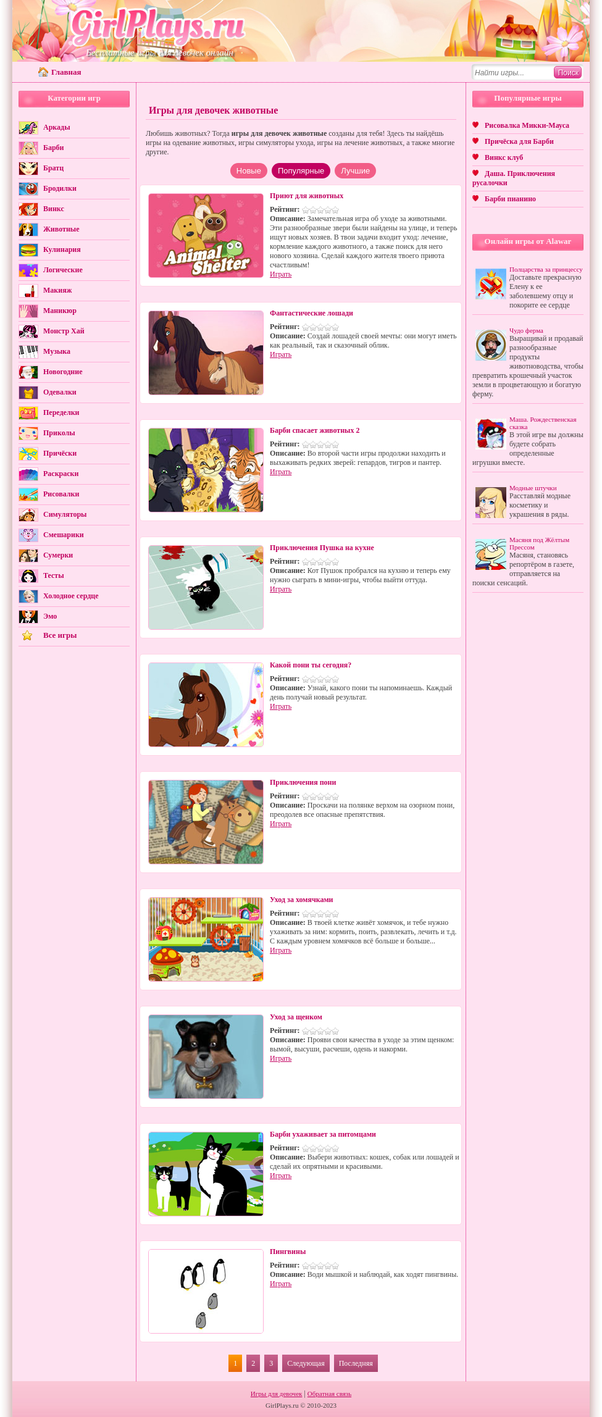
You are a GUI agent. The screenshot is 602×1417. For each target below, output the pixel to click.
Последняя (356, 1363)
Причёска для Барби (519, 141)
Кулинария (62, 249)
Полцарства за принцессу (546, 269)
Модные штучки (533, 487)
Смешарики (63, 534)
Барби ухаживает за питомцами (323, 1134)
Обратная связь (329, 1393)
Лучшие (355, 170)
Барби (53, 147)
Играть (280, 274)
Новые (248, 170)
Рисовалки (61, 494)
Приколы (59, 432)
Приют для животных (306, 195)
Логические (63, 269)
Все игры (60, 635)
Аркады (56, 127)
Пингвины (288, 1251)
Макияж (57, 290)
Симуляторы (64, 514)
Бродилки (60, 188)
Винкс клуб (504, 157)
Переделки (61, 412)
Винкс (53, 208)
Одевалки (60, 392)
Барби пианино (510, 198)
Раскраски (60, 473)
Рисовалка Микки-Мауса (527, 125)
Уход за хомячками (301, 899)
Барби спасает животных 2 (315, 430)
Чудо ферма (526, 330)
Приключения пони (303, 782)
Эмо (50, 616)
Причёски (60, 453)
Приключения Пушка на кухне (322, 547)
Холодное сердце (70, 595)
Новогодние (62, 371)
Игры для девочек (277, 1393)
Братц (53, 168)
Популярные (301, 170)
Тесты (53, 575)
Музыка (56, 351)
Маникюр (60, 310)
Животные (61, 229)
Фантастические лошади (311, 313)
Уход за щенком (296, 1017)
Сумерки (58, 555)
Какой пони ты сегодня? (310, 665)
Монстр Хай (64, 331)
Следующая (305, 1363)
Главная (66, 72)
